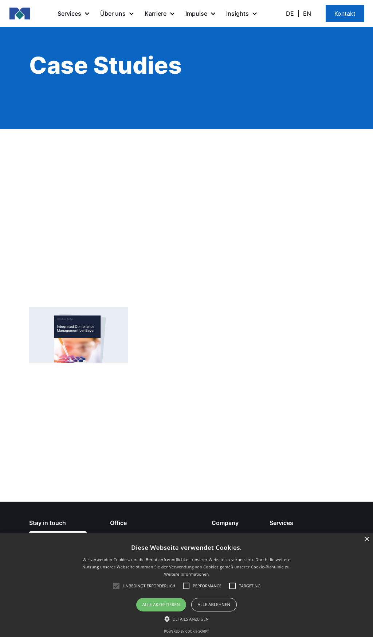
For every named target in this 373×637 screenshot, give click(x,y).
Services (281, 522)
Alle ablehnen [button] (214, 604)
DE (290, 13)
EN (307, 13)
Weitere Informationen (186, 574)
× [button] (366, 539)
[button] (74, 13)
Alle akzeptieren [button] (161, 604)
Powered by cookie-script (186, 631)
